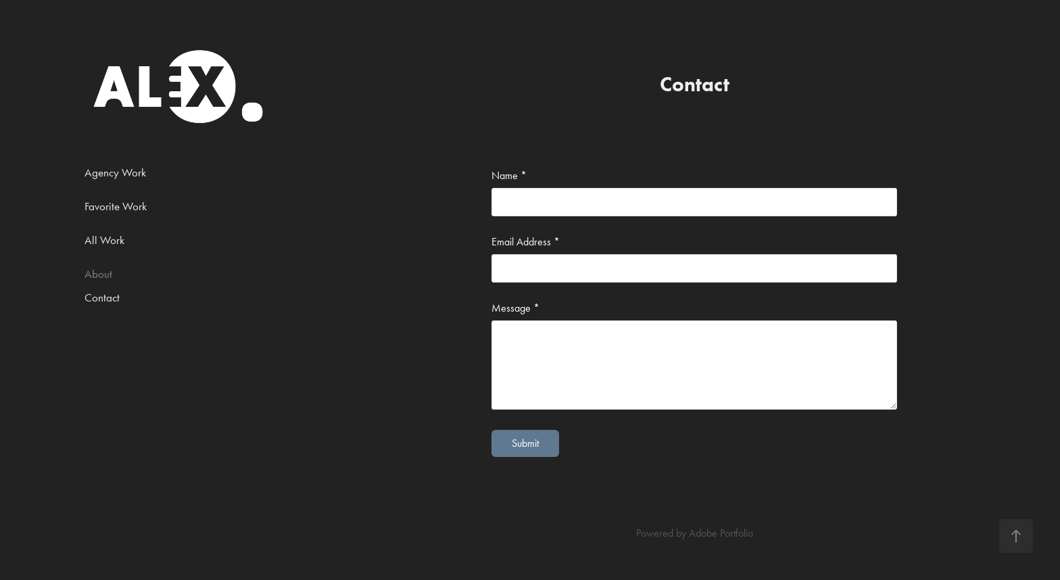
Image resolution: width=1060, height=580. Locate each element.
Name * (509, 175)
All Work (104, 240)
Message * (515, 308)
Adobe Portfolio (721, 533)
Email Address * (525, 242)
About (98, 274)
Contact (102, 297)
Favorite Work (116, 206)
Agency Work (115, 172)
